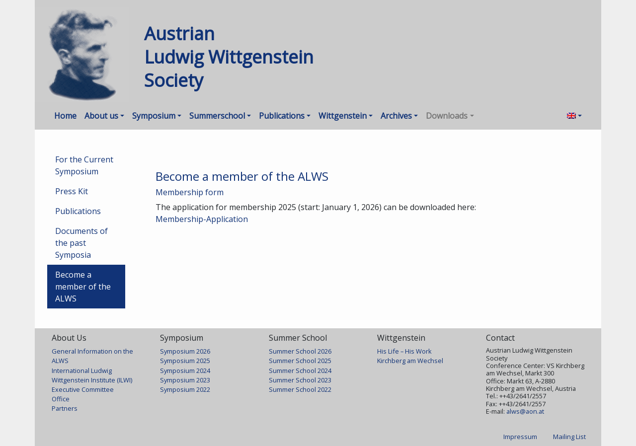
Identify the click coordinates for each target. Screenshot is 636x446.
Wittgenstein (342, 115)
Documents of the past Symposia (81, 242)
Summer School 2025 (300, 360)
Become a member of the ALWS (83, 286)
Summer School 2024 (300, 370)
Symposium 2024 (185, 370)
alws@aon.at (525, 411)
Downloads (447, 115)
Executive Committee (83, 389)
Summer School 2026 (300, 351)
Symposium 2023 (185, 379)
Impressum (520, 436)
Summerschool (217, 115)
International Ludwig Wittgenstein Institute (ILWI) (92, 375)
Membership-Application (202, 219)
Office (61, 398)
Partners (65, 408)
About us (101, 115)
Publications (282, 115)
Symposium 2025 (185, 360)
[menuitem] (574, 116)
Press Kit (71, 191)
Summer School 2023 (300, 379)
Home (65, 115)
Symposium (153, 115)
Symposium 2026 (185, 351)
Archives (396, 115)
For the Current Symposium (84, 165)
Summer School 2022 (300, 389)
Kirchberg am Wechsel (410, 360)
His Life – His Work (404, 351)
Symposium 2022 (185, 389)
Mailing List (569, 436)
